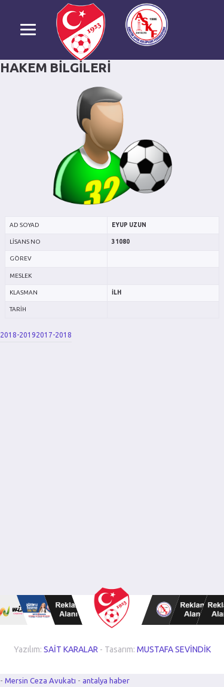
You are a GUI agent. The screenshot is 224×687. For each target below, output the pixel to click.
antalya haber (106, 680)
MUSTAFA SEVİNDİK (174, 649)
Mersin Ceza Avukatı (41, 680)
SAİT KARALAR (71, 649)
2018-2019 (18, 335)
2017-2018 (54, 335)
